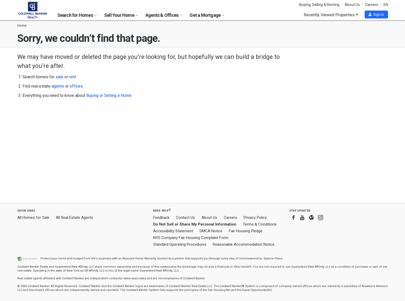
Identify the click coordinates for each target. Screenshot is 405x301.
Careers (371, 4)
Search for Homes (77, 15)
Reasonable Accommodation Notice (244, 244)
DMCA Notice (211, 231)
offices (76, 86)
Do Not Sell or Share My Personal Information (194, 224)
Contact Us (185, 217)
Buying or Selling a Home (108, 95)
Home (21, 25)
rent (72, 76)
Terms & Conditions (260, 224)
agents (58, 86)
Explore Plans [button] (273, 258)
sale (59, 76)
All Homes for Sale (33, 217)
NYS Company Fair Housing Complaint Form (190, 237)
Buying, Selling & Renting (319, 4)
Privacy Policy (255, 217)
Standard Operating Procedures (179, 244)
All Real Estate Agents (74, 217)
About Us (352, 4)
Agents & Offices (163, 15)
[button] (376, 14)
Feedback (161, 218)
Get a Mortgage (207, 15)
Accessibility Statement (173, 231)
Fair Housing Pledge (245, 231)
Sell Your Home (121, 15)
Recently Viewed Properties (331, 14)
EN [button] (386, 5)
